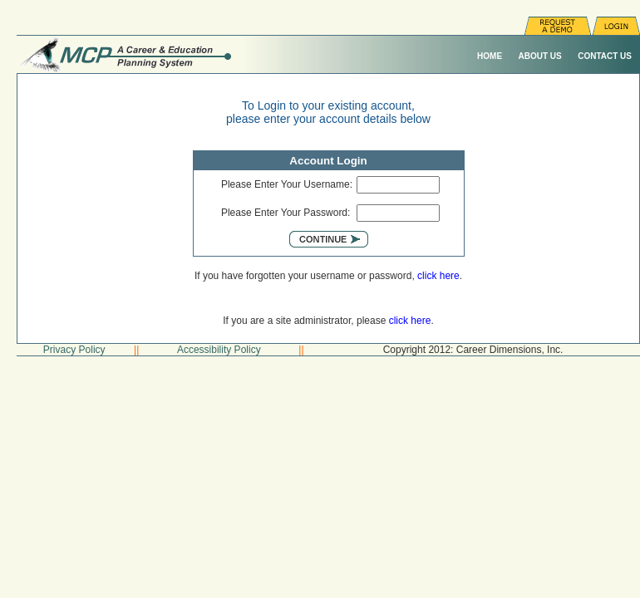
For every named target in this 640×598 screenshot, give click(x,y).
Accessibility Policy (219, 349)
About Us (540, 56)
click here (438, 276)
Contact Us (605, 56)
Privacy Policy (74, 349)
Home (489, 56)
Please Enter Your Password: (285, 212)
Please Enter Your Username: (286, 184)
